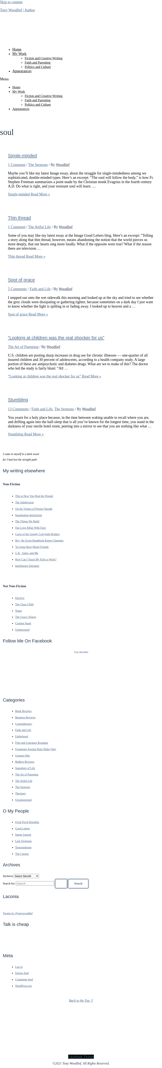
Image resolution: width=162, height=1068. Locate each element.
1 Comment (17, 165)
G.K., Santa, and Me (26, 553)
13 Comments (18, 409)
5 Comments (17, 289)
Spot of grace (21, 279)
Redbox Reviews (24, 761)
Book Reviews (23, 711)
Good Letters (22, 828)
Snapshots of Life (25, 768)
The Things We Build (27, 521)
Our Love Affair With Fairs (30, 527)
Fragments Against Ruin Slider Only (35, 749)
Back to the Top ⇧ (81, 1000)
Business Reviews (25, 717)
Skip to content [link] (11, 2)
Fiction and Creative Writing (43, 58)
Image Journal (23, 834)
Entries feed (22, 973)
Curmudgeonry (23, 723)
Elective (19, 598)
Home (16, 49)
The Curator (22, 853)
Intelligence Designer (27, 565)
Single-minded (22, 155)
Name (18, 610)
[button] (81, 79)
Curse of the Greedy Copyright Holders (37, 534)
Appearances (21, 71)
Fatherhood (21, 736)
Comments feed (24, 979)
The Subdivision (24, 502)
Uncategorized (23, 799)
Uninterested (22, 629)
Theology (20, 793)
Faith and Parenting (37, 62)
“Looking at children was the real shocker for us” (56, 337)
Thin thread (19, 217)
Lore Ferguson (23, 841)
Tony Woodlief (81, 652)
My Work (19, 54)
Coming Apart (23, 623)
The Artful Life (39, 227)
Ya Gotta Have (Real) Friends (32, 547)
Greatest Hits (22, 755)
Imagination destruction (28, 515)
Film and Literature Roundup (31, 742)
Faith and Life (40, 289)
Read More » (29, 194)
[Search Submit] (61, 883)
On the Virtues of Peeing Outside (33, 508)
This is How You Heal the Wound (34, 496)
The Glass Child (24, 604)
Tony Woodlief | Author (17, 10)
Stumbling (18, 399)
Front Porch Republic (27, 822)
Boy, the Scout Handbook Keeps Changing (39, 540)
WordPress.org (23, 985)
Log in (19, 967)
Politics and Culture (38, 67)
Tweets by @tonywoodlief (18, 913)
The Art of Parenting (23, 347)
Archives (8, 876)
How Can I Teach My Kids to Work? (36, 559)
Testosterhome (23, 847)
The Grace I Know (25, 617)
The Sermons (38, 165)
